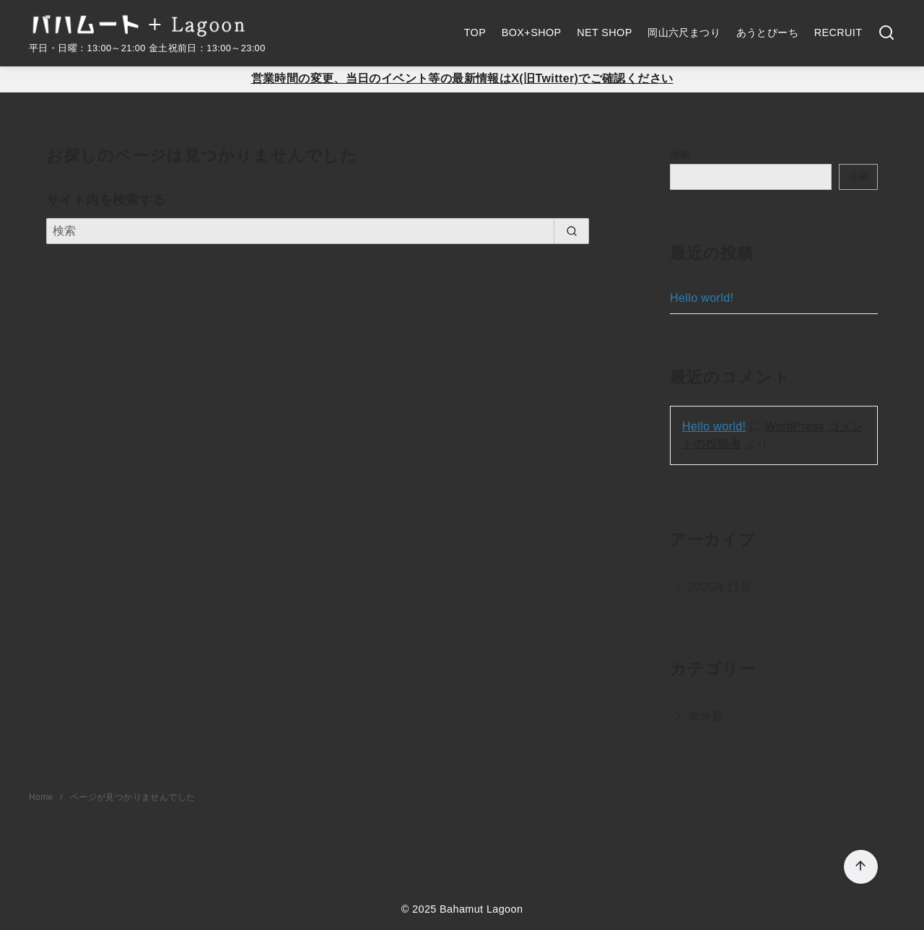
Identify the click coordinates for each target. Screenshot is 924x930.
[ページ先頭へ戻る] (861, 867)
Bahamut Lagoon (481, 909)
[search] (571, 231)
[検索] (886, 33)
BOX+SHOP (532, 32)
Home (42, 797)
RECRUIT (838, 32)
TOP (475, 32)
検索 (680, 154)
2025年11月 (720, 587)
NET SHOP (604, 32)
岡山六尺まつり (684, 32)
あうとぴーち (767, 32)
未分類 (705, 716)
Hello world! (701, 298)
